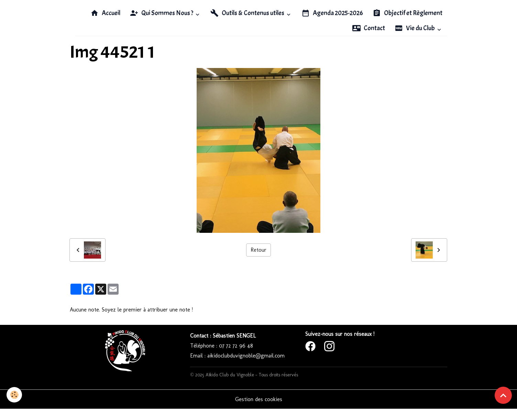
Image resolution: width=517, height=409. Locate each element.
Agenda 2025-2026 (332, 13)
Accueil (105, 13)
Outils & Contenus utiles (247, 13)
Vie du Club (415, 28)
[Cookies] (14, 394)
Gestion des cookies (258, 399)
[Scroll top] (503, 395)
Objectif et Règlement (407, 13)
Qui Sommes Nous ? (162, 13)
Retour (258, 250)
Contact (368, 28)
